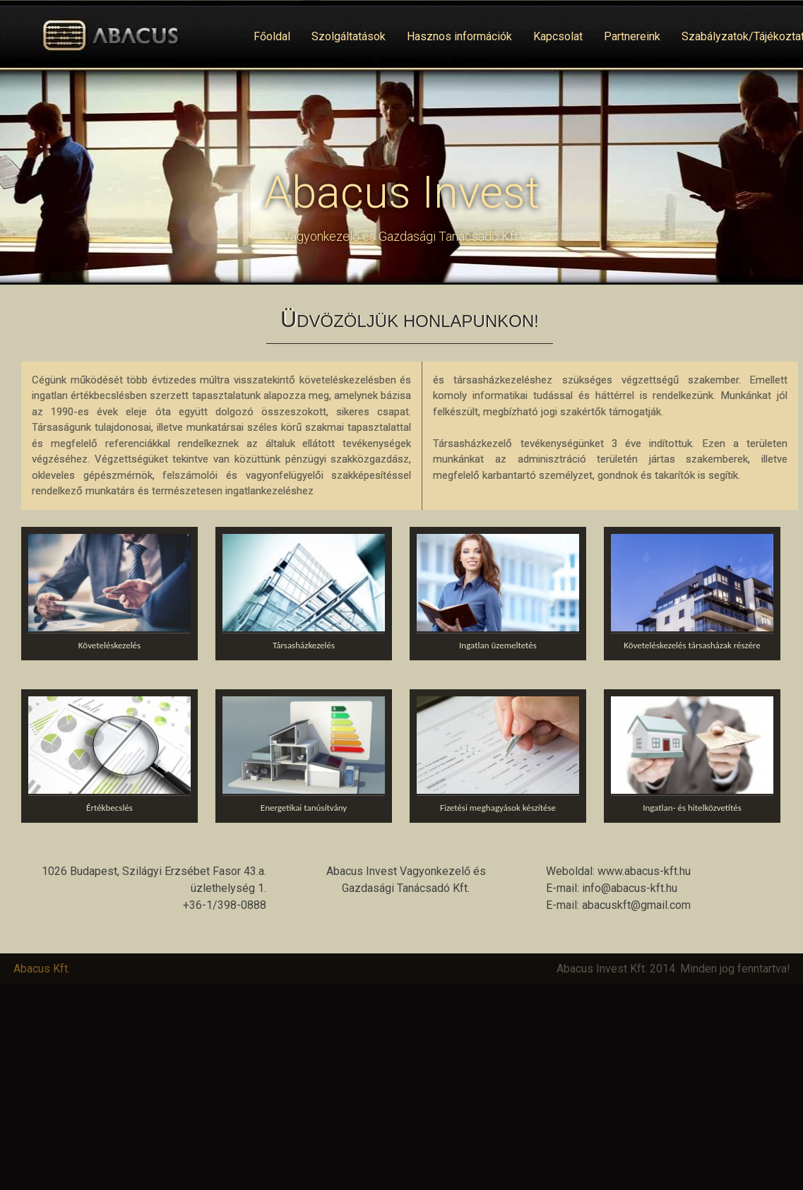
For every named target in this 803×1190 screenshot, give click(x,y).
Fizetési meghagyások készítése (498, 807)
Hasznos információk (459, 36)
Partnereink (632, 36)
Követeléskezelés (109, 645)
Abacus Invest (401, 192)
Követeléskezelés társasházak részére (692, 645)
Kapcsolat (558, 36)
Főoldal (272, 36)
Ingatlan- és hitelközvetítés (692, 807)
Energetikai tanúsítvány (304, 807)
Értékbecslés (109, 807)
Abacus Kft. (41, 968)
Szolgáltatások (348, 36)
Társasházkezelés (304, 645)
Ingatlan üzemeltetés (498, 645)
